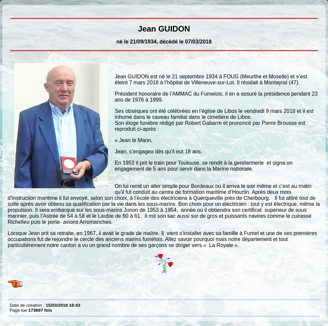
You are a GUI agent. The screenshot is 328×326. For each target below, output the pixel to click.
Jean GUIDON (11, 10)
